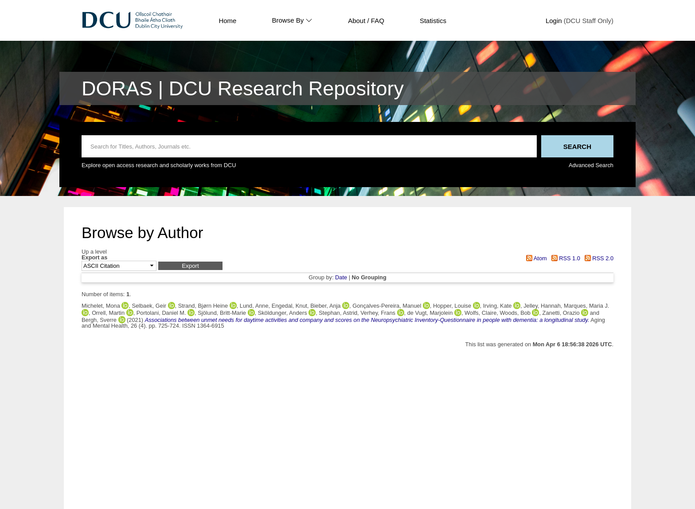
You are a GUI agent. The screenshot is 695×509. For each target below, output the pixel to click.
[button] (190, 266)
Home (227, 20)
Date (341, 277)
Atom (535, 258)
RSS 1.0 (564, 258)
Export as (94, 258)
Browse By (292, 20)
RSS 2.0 (597, 258)
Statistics (433, 20)
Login (554, 20)
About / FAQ (366, 20)
